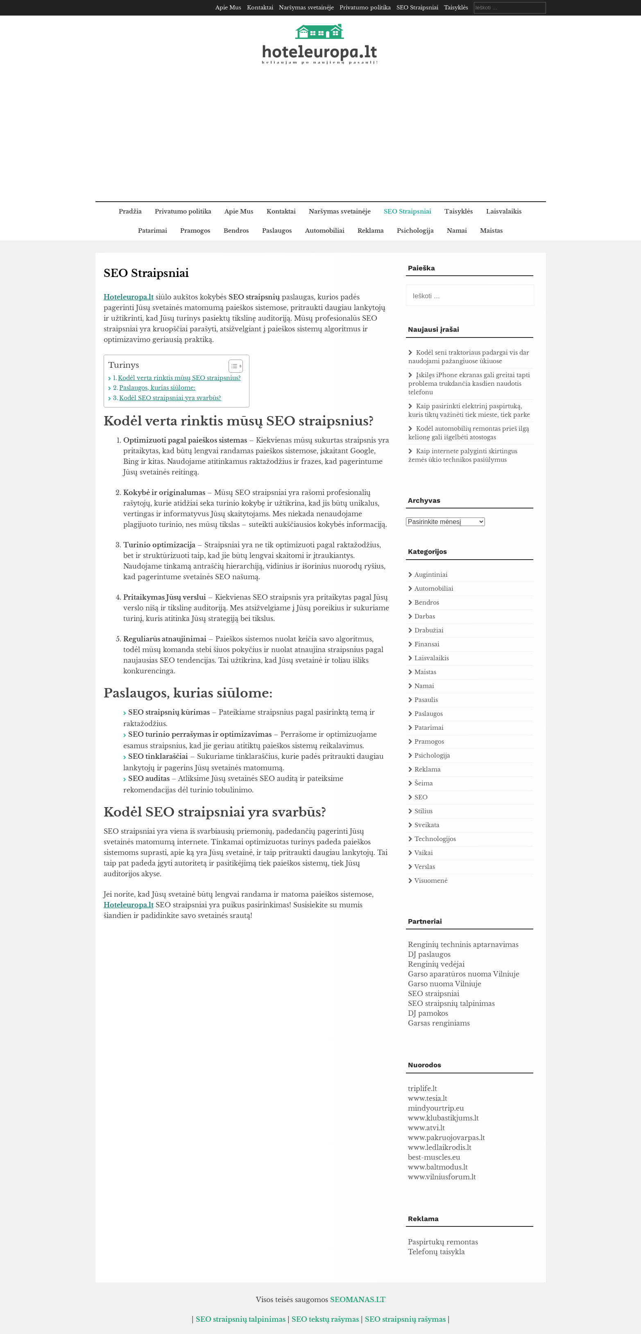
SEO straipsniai (433, 994)
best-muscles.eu (434, 1157)
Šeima (423, 783)
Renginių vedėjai (436, 964)
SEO (421, 797)
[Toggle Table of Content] (231, 366)
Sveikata (426, 825)
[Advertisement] (320, 140)
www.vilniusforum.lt (442, 1177)
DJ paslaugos (429, 954)
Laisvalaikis (504, 211)
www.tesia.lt (427, 1098)
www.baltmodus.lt (438, 1167)
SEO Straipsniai (417, 7)
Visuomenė (431, 880)
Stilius (423, 811)
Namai (457, 230)
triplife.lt (422, 1088)
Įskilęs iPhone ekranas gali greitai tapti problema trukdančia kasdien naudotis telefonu (469, 383)
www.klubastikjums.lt (443, 1118)
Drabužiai (429, 630)
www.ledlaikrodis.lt (439, 1147)
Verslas (424, 867)
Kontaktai (260, 7)
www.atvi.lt (426, 1128)
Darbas (424, 616)
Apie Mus (228, 7)
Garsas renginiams (439, 1023)
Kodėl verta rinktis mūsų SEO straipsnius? (179, 378)
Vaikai (423, 853)
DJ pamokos (428, 1013)
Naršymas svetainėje (306, 7)
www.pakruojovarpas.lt (446, 1138)
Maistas (491, 230)
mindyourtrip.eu (436, 1108)
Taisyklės (456, 7)
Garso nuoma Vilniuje (444, 984)
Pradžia (130, 211)
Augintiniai (431, 574)
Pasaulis (426, 700)
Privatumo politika (365, 7)
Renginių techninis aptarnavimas (463, 944)
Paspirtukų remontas (443, 1242)
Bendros (236, 230)
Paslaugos (277, 230)
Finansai (426, 644)
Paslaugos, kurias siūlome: (157, 387)
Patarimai (152, 230)
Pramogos (195, 230)
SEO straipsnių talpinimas (451, 1003)
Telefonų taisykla (436, 1252)
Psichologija (415, 230)
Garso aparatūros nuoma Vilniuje (463, 974)
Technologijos (435, 839)
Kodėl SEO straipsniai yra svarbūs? (170, 398)
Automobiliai (324, 230)
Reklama (371, 230)
